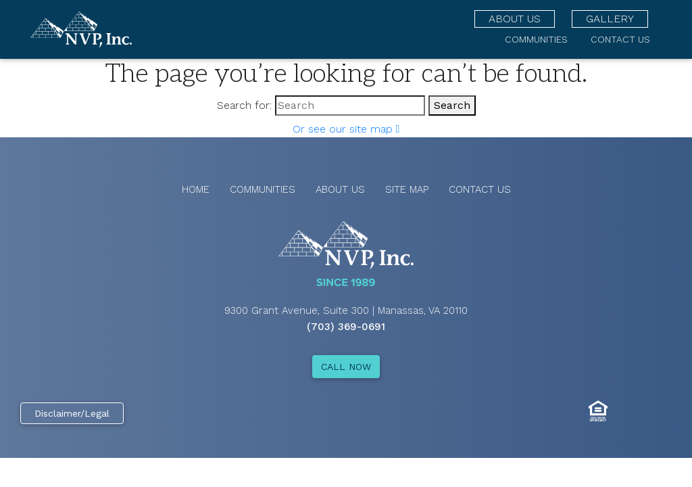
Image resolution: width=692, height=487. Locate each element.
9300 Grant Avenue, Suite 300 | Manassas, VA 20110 (346, 310)
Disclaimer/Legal (71, 413)
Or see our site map (346, 128)
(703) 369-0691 (346, 327)
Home (195, 189)
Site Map (406, 189)
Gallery (610, 18)
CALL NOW (346, 366)
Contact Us (620, 39)
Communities (536, 39)
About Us (515, 18)
